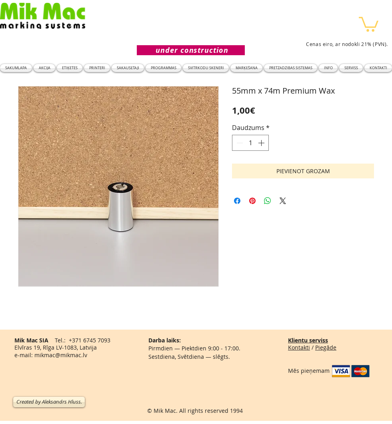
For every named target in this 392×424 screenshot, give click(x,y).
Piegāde (325, 347)
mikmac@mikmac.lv (60, 355)
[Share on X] (283, 201)
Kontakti (299, 347)
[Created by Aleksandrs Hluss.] (49, 402)
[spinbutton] (250, 142)
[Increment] (262, 142)
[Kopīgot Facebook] (237, 201)
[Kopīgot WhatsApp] (267, 201)
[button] (368, 23)
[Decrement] (238, 142)
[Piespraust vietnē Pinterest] (252, 201)
